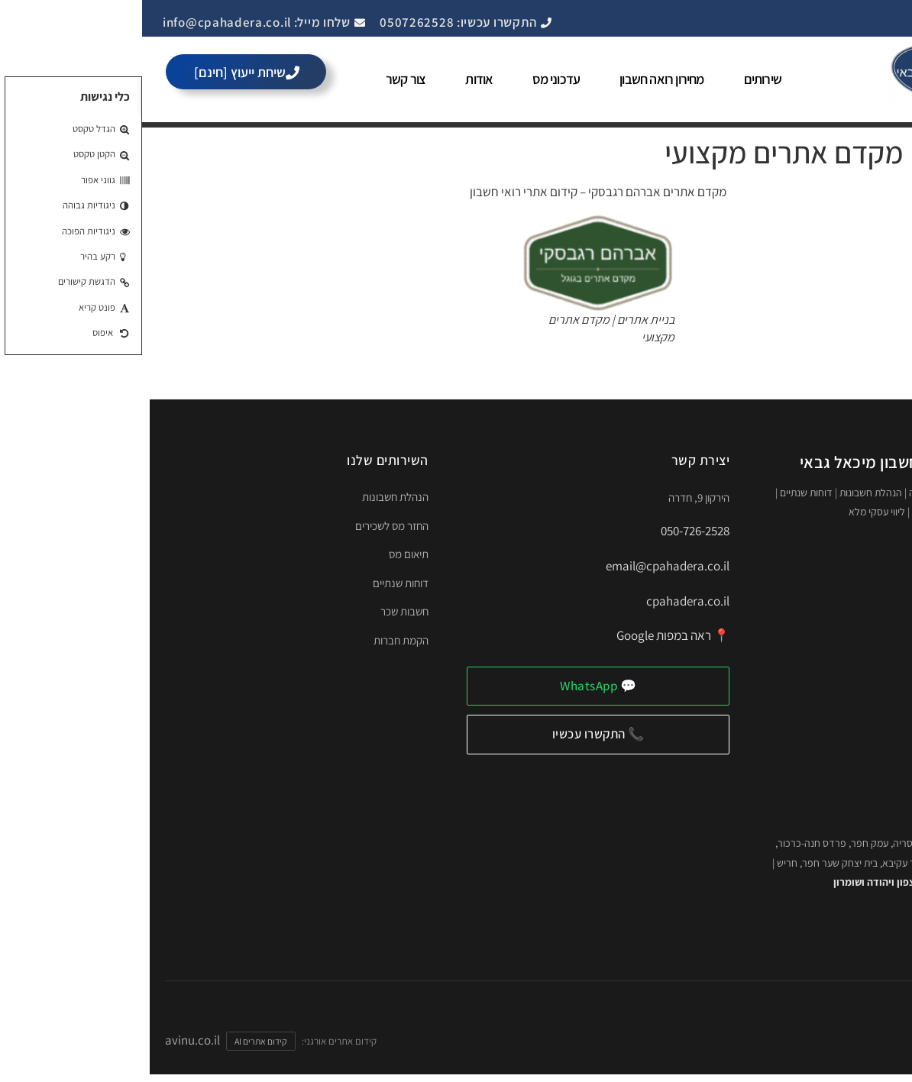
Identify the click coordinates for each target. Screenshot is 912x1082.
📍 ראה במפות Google (530, 635)
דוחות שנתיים (258, 583)
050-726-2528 (553, 530)
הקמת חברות (258, 640)
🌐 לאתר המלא (830, 930)
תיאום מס (266, 554)
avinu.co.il (50, 1040)
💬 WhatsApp (456, 685)
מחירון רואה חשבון (519, 79)
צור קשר (263, 79)
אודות (337, 79)
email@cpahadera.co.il (525, 565)
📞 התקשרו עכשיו (456, 733)
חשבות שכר (262, 611)
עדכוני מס (414, 79)
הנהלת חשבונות (253, 496)
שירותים (620, 79)
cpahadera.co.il (545, 601)
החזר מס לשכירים (249, 525)
